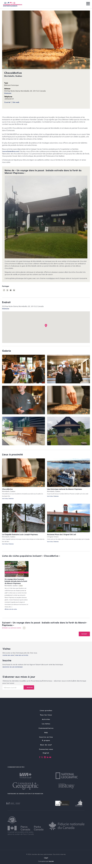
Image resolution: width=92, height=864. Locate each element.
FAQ (46, 741)
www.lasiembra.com (11, 151)
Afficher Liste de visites (11, 609)
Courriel (7, 102)
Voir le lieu (5, 498)
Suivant (84, 642)
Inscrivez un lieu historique (13, 675)
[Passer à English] (46, 762)
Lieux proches (46, 719)
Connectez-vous (46, 758)
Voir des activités (21, 664)
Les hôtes (46, 732)
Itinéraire (7, 93)
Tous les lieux (46, 723)
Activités (46, 728)
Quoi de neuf (46, 753)
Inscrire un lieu (46, 746)
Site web (15, 102)
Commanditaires (46, 737)
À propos (46, 749)
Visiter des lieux (8, 664)
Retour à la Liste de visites (14, 628)
